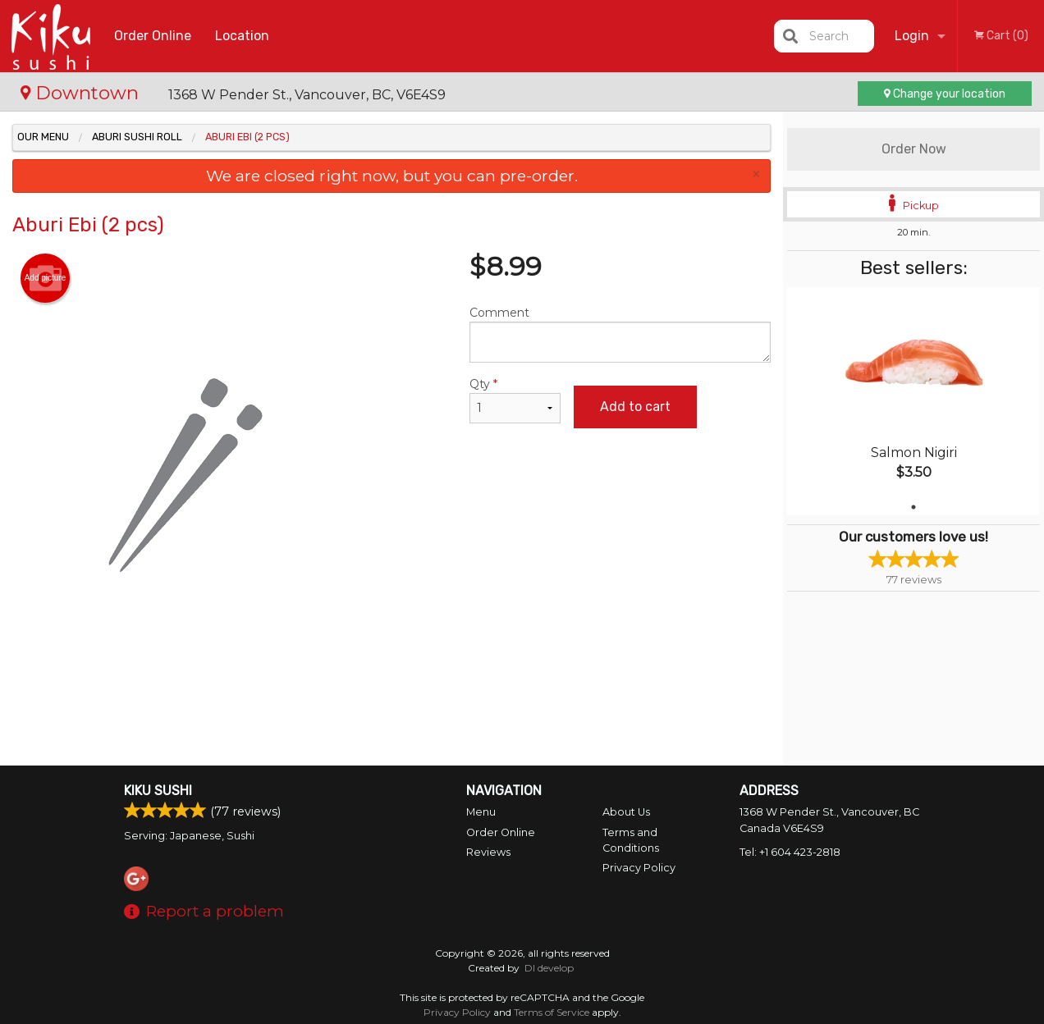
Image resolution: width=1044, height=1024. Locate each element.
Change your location (944, 94)
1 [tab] (913, 507)
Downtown (82, 92)
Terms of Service (551, 1012)
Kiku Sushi (158, 790)
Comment (620, 334)
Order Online (152, 35)
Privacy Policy (638, 868)
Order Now (913, 149)
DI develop (549, 968)
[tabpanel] (913, 401)
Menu (481, 812)
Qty (515, 400)
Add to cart (635, 406)
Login (912, 35)
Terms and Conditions (630, 840)
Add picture (45, 278)
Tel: (790, 852)
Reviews (488, 852)
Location (242, 35)
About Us (626, 812)
